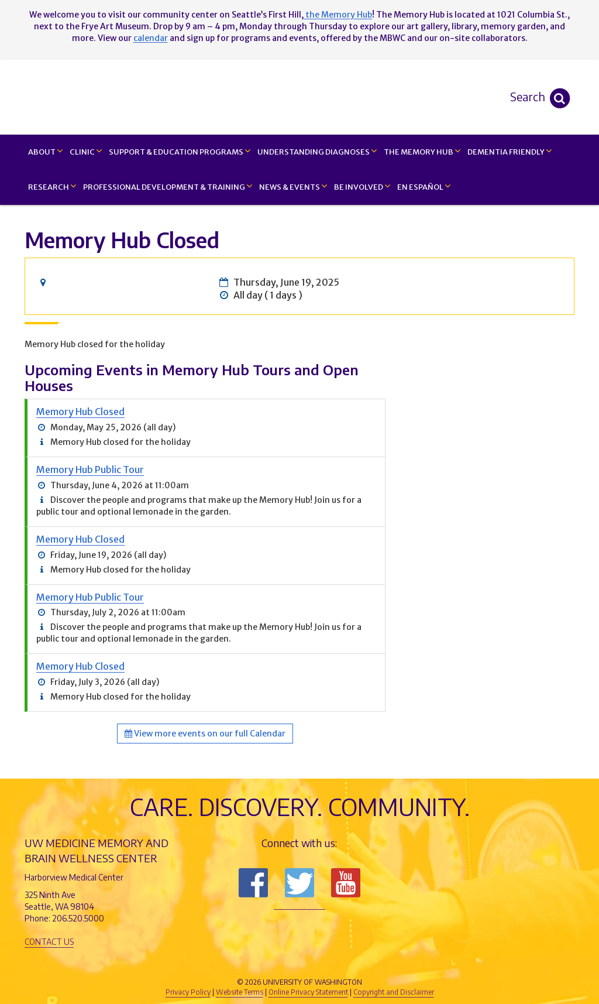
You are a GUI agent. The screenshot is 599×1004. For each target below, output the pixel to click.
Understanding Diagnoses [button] (317, 151)
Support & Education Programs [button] (179, 151)
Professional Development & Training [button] (167, 186)
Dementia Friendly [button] (509, 151)
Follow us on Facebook (253, 882)
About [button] (45, 151)
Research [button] (52, 186)
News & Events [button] (293, 186)
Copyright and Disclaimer (393, 992)
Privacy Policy (188, 992)
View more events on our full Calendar (205, 733)
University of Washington (349, 962)
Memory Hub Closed (80, 411)
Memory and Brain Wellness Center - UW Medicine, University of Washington (299, 96)
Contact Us (49, 942)
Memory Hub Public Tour (90, 469)
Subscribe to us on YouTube (345, 882)
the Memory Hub (338, 14)
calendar (150, 38)
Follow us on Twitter (299, 882)
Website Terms (239, 992)
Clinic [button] (86, 151)
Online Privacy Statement (308, 992)
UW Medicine (203, 962)
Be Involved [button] (362, 186)
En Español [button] (423, 186)
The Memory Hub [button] (422, 151)
